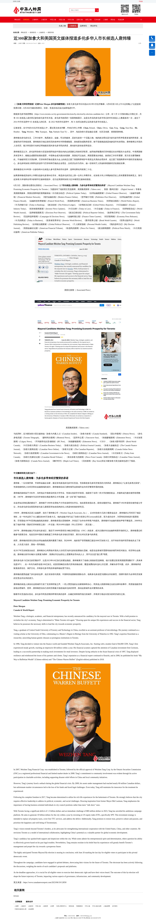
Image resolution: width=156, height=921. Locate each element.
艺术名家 (97, 19)
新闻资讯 (26, 19)
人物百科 (44, 19)
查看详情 (51, 32)
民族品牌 (121, 19)
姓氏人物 (88, 19)
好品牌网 (31, 909)
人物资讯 (72, 26)
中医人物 (53, 19)
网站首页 (17, 19)
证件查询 (114, 906)
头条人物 (62, 26)
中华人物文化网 (96, 906)
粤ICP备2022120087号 (77, 918)
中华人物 (71, 19)
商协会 (113, 19)
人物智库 (45, 906)
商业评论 (93, 26)
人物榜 (105, 19)
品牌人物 (80, 19)
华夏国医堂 (79, 906)
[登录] (15, 1)
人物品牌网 (106, 906)
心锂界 (52, 906)
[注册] (19, 1)
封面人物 (62, 19)
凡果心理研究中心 (61, 906)
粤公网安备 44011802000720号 (92, 918)
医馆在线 (71, 906)
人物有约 (35, 19)
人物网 (20, 43)
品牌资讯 (83, 26)
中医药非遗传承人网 (20, 909)
